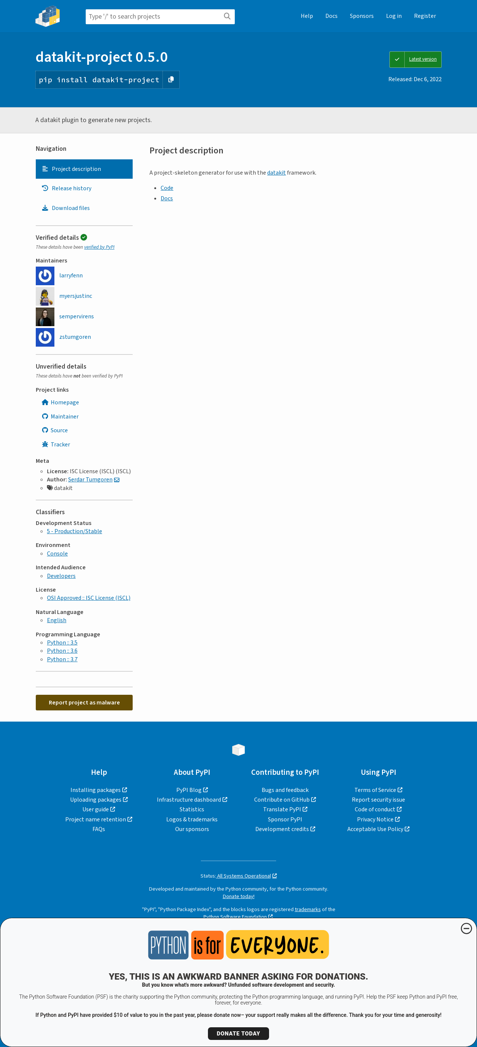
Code (167, 188)
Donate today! (239, 896)
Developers (61, 576)
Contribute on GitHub (282, 800)
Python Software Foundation (235, 917)
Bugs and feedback (285, 790)
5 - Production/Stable (74, 531)
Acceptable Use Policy (375, 829)
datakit (276, 173)
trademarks (308, 909)
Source (54, 430)
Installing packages (95, 790)
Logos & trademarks (192, 819)
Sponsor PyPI (285, 819)
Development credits (282, 829)
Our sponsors (192, 829)
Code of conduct (375, 809)
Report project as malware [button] (84, 702)
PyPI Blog (189, 790)
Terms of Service (375, 790)
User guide (95, 809)
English (56, 620)
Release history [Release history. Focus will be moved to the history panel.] (66, 188)
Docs (331, 16)
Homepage (60, 402)
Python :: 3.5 (62, 643)
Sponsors (362, 16)
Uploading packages (95, 800)
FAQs (98, 829)
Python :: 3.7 (62, 659)
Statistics (192, 809)
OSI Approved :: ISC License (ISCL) (88, 598)
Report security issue (378, 800)
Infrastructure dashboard (189, 800)
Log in (394, 16)
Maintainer (60, 417)
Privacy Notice (375, 819)
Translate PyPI (282, 809)
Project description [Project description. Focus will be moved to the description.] (71, 169)
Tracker (55, 444)
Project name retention (95, 819)
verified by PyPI (99, 247)
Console (57, 554)
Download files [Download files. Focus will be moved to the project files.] (65, 208)
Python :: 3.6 (62, 651)
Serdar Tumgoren (90, 479)
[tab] (84, 169)
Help (307, 16)
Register (425, 16)
